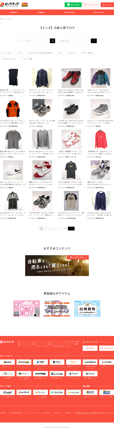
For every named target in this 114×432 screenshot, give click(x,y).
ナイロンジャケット (9, 59)
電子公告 (57, 413)
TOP (1, 19)
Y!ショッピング (93, 5)
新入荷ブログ (99, 12)
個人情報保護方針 (17, 413)
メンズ (60, 53)
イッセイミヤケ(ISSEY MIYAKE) (40, 53)
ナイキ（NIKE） (88, 53)
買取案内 (41, 12)
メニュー (107, 5)
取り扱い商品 (69, 12)
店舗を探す (14, 12)
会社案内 (3, 413)
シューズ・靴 (27, 59)
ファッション (7, 53)
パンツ (19, 53)
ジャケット (72, 53)
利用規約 (68, 413)
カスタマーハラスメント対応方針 (38, 413)
